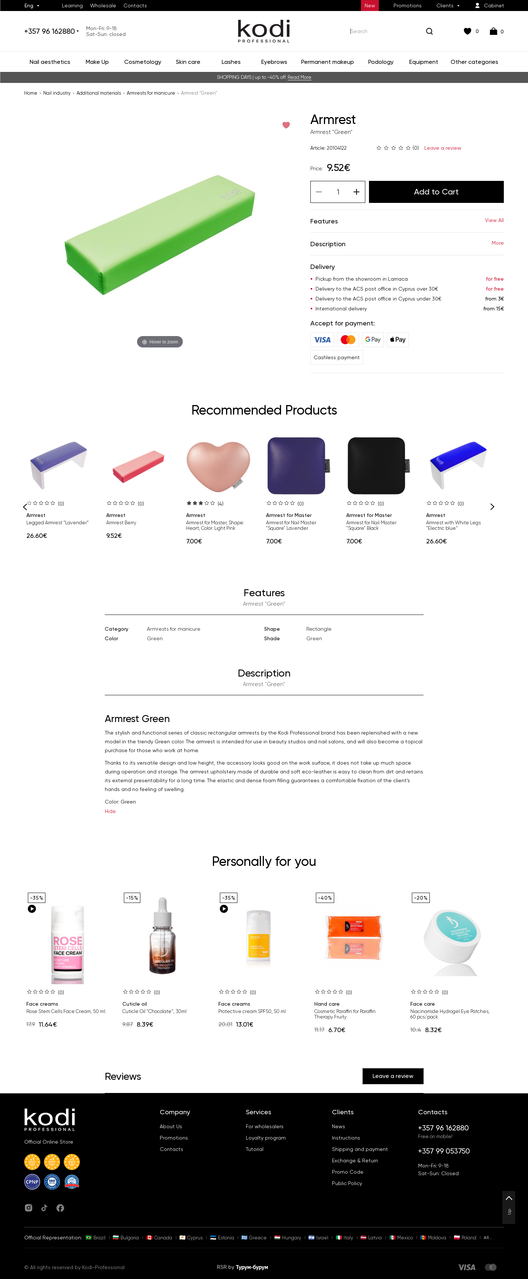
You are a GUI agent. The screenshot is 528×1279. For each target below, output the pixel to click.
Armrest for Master (288, 515)
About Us (171, 1126)
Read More (299, 77)
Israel (318, 1237)
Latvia (371, 1237)
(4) (221, 504)
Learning (72, 5)
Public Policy (347, 1183)
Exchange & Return (355, 1160)
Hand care (327, 1004)
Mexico (401, 1237)
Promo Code (347, 1172)
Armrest (35, 515)
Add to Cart (436, 191)
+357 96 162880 (49, 31)
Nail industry (57, 93)
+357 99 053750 (444, 1151)
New (370, 5)
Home (30, 93)
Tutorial (254, 1149)
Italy (344, 1237)
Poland (465, 1237)
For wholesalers (265, 1126)
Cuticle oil (134, 1004)
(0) (61, 504)
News (338, 1126)
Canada (159, 1237)
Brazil (96, 1237)
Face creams (42, 1004)
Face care (422, 1004)
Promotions (408, 5)
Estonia (222, 1237)
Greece (254, 1237)
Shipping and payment (360, 1149)
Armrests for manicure (151, 93)
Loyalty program (266, 1138)
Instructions (346, 1138)
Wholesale (103, 5)
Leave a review (442, 148)
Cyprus (191, 1237)
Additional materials (99, 93)
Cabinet (489, 5)
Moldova (433, 1237)
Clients (445, 5)
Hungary (287, 1237)
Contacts (135, 5)
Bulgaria (126, 1237)
